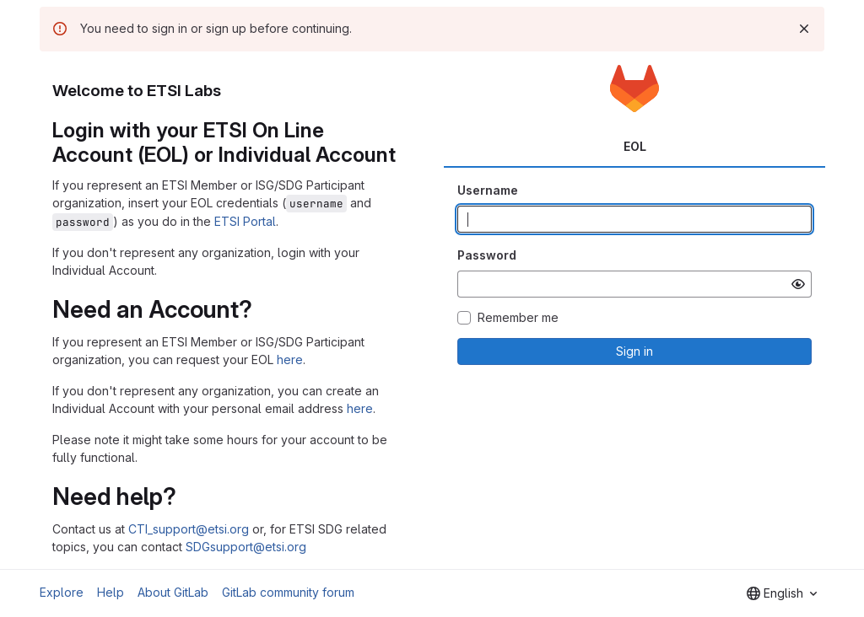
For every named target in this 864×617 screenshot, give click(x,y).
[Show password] (798, 284)
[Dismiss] (804, 29)
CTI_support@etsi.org (188, 529)
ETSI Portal (245, 221)
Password (486, 255)
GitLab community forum (288, 592)
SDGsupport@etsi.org (246, 546)
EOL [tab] (635, 146)
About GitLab (173, 592)
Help (110, 592)
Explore (62, 592)
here (290, 359)
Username (487, 190)
